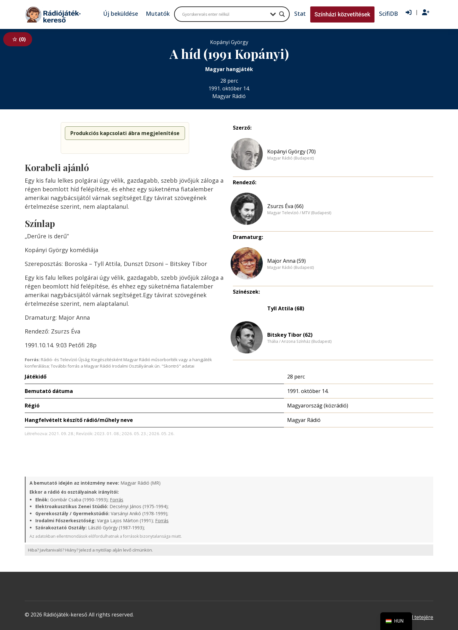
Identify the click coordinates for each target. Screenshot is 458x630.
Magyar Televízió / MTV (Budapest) (299, 213)
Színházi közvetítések (342, 14)
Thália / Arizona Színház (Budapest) (299, 341)
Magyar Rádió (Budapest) (290, 158)
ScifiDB (388, 13)
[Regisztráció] (426, 12)
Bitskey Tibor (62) (290, 334)
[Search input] (224, 14)
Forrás (116, 500)
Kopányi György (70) (291, 151)
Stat (300, 13)
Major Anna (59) (286, 260)
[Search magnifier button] (281, 14)
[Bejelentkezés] (408, 12)
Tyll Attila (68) (285, 308)
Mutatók (158, 13)
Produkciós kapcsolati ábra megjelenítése (125, 133)
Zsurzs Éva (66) (285, 206)
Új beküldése (120, 13)
